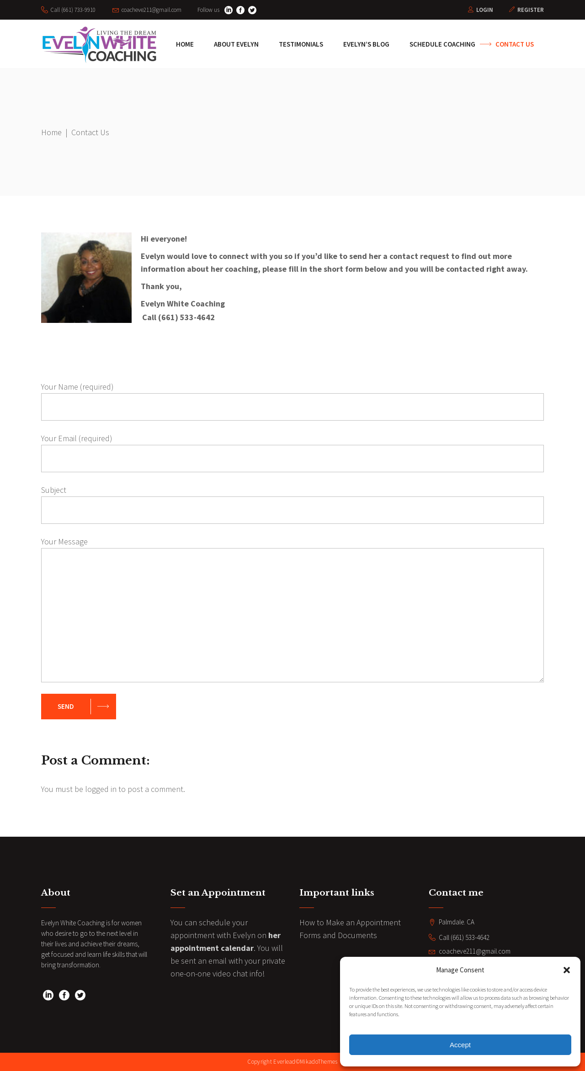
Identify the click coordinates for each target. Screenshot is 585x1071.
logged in (101, 789)
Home (51, 132)
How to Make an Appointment (350, 922)
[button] (566, 970)
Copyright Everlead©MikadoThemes (292, 1062)
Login (484, 10)
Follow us (208, 10)
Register (530, 10)
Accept (460, 1045)
